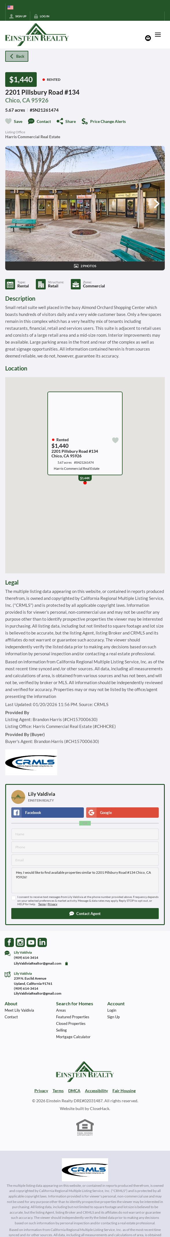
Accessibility (96, 1090)
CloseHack (99, 1108)
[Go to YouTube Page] (31, 942)
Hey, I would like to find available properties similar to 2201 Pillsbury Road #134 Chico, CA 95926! (85, 880)
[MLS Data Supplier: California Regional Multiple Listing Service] (85, 1170)
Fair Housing (124, 1090)
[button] (85, 913)
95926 (40, 100)
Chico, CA (17, 100)
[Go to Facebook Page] (9, 942)
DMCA (74, 1090)
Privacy (52, 904)
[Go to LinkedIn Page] (42, 942)
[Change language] (10, 7)
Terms (42, 904)
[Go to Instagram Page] (20, 942)
